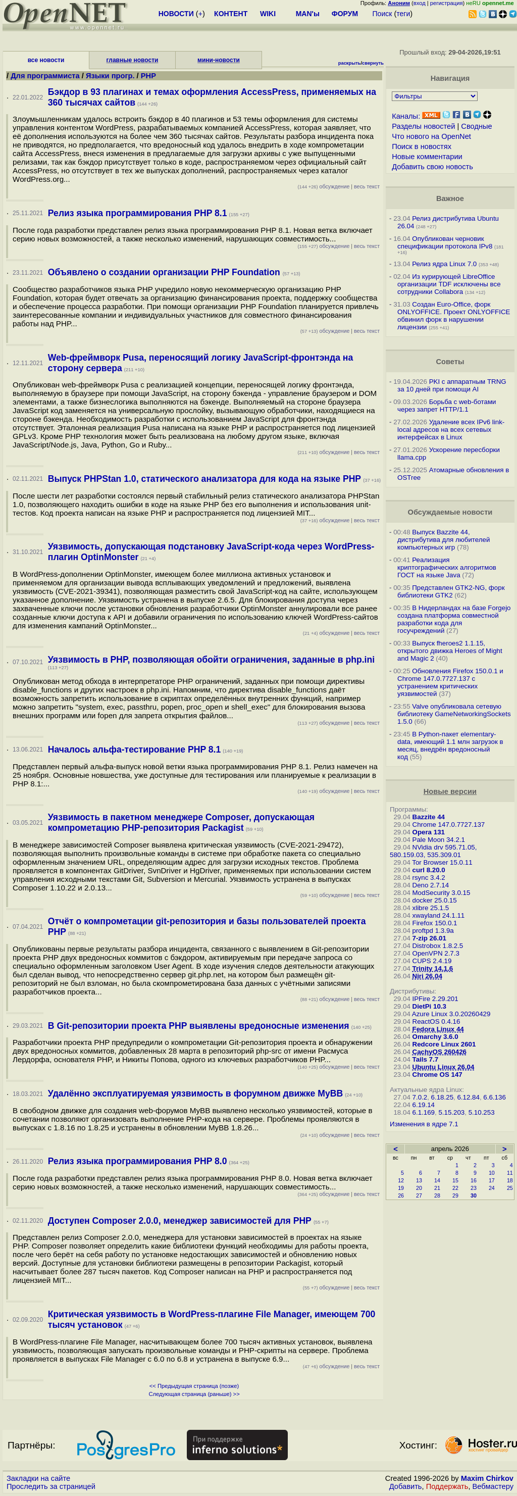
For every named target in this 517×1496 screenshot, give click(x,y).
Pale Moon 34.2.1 (438, 839)
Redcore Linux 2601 (444, 1044)
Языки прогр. (110, 76)
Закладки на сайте (38, 1478)
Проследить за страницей (51, 1486)
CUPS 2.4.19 (432, 961)
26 (401, 1195)
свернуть (373, 63)
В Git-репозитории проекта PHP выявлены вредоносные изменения (198, 1026)
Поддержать (447, 1486)
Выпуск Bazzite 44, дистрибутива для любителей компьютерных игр (443, 539)
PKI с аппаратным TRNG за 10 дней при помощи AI (451, 385)
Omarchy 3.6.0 (435, 1036)
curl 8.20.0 (428, 870)
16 (474, 1180)
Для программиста (46, 76)
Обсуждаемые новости (449, 512)
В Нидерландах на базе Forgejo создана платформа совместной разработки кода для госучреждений (453, 619)
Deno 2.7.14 (430, 885)
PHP (148, 76)
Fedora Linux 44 (438, 1029)
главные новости (133, 60)
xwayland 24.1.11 (438, 915)
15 (455, 1180)
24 (492, 1188)
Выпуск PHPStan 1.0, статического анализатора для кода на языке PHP (204, 479)
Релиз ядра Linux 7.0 (444, 264)
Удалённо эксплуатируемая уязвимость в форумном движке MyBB (195, 1093)
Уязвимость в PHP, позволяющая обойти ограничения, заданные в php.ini (211, 660)
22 (455, 1188)
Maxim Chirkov (487, 1478)
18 (510, 1180)
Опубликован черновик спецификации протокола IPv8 (444, 242)
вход (419, 3)
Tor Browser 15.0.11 (442, 862)
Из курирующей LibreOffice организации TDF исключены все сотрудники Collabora (449, 284)
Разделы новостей (423, 126)
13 (419, 1180)
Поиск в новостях (421, 146)
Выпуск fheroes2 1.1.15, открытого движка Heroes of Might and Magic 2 (449, 650)
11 (510, 1173)
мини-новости (218, 60)
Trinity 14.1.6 (432, 968)
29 (455, 1195)
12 (401, 1180)
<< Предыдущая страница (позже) (194, 1386)
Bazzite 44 (428, 817)
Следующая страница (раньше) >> (193, 1394)
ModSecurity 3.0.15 (441, 892)
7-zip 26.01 (429, 938)
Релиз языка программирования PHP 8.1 (137, 213)
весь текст (367, 186)
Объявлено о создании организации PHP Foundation (165, 272)
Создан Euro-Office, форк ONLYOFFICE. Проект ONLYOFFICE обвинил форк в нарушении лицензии (453, 316)
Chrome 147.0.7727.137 (448, 824)
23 (474, 1188)
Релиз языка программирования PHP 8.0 (137, 1161)
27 (419, 1195)
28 (437, 1195)
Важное (450, 198)
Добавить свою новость (432, 167)
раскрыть (349, 63)
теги (403, 14)
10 (492, 1173)
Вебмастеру (493, 1486)
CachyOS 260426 (439, 1052)
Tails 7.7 (425, 1059)
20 (419, 1188)
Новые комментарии (427, 157)
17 (492, 1180)
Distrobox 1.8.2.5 (437, 946)
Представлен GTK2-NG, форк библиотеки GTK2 (450, 591)
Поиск (382, 14)
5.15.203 (451, 1112)
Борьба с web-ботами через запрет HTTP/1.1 (446, 405)
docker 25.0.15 (434, 900)
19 (401, 1188)
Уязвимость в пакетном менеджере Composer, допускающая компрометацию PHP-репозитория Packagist (181, 822)
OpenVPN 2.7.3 (435, 953)
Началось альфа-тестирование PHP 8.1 (134, 749)
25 (510, 1188)
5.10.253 (482, 1112)
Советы (450, 362)
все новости (46, 60)
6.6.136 (494, 1097)
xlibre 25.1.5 (430, 908)
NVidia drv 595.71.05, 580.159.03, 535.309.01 (433, 851)
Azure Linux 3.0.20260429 (451, 1014)
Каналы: (406, 116)
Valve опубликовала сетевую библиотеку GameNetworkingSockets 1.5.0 (454, 714)
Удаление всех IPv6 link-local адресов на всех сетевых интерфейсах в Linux (450, 429)
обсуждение (323, 186)
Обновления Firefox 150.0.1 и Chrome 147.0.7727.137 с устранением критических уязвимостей (450, 682)
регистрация (446, 3)
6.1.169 (423, 1112)
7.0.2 (420, 1097)
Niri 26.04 (427, 976)
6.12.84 (468, 1097)
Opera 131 (428, 832)
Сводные (476, 126)
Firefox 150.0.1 (434, 923)
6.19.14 (423, 1105)
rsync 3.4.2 (428, 877)
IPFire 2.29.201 (435, 999)
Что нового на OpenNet (431, 136)
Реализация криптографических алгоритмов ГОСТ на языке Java (446, 567)
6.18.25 (442, 1097)
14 (437, 1180)
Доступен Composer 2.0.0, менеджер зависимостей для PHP (180, 1221)
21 (437, 1188)
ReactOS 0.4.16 (436, 1021)
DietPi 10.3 (429, 1006)
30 (474, 1195)
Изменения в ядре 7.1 (424, 1124)
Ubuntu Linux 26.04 (443, 1067)
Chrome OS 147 (437, 1074)
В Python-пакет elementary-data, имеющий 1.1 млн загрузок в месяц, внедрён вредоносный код (450, 745)
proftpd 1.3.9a (433, 930)
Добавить (405, 1486)
